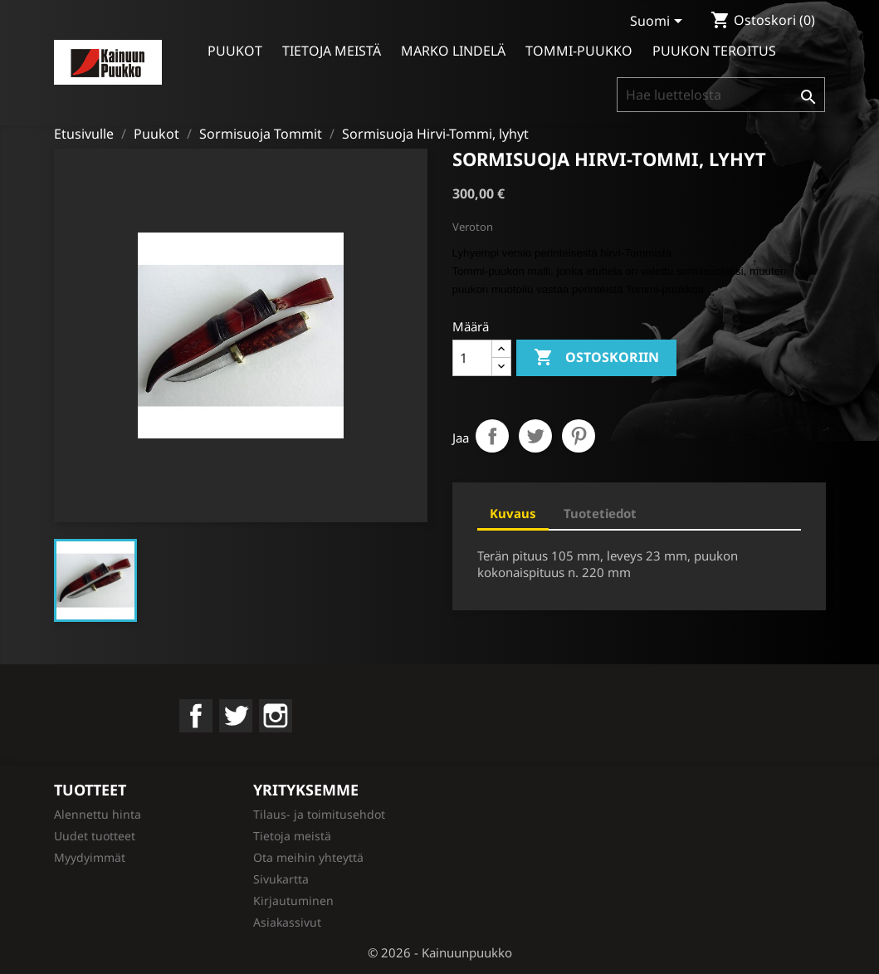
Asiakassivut (287, 922)
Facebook (195, 715)
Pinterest (578, 436)
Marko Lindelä (453, 51)
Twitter (235, 715)
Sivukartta (281, 879)
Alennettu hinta (97, 814)
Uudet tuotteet (94, 836)
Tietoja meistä (331, 51)
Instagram (275, 715)
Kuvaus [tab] (513, 513)
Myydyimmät (89, 857)
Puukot (235, 51)
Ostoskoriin (596, 358)
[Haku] (721, 94)
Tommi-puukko (578, 51)
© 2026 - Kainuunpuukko (440, 952)
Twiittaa (535, 436)
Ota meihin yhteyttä (308, 857)
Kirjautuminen (293, 900)
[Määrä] (472, 358)
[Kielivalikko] (659, 22)
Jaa (492, 436)
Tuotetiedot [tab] (600, 513)
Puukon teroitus (714, 51)
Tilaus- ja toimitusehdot (319, 814)
